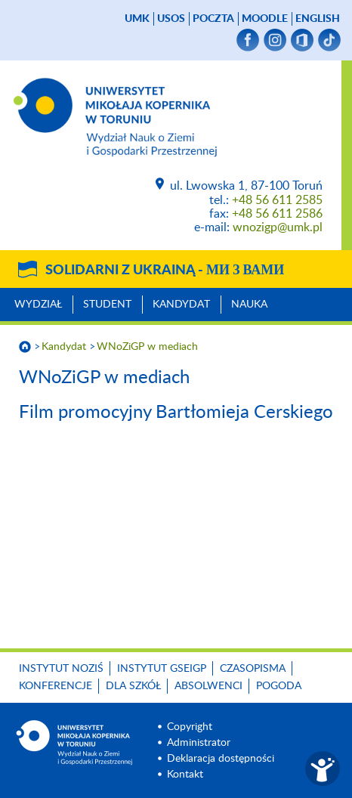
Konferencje (55, 686)
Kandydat (181, 304)
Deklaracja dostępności (220, 758)
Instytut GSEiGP (161, 668)
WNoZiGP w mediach (147, 347)
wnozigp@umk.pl (278, 227)
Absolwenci (208, 686)
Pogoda (278, 686)
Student (107, 304)
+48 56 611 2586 (277, 214)
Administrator (198, 743)
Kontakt (185, 774)
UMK (137, 19)
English (317, 19)
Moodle (265, 19)
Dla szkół (133, 686)
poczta (213, 19)
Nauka (249, 304)
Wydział (38, 304)
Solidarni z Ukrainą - (164, 270)
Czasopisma (253, 668)
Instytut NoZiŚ (61, 668)
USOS (171, 19)
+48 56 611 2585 (277, 200)
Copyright (189, 727)
